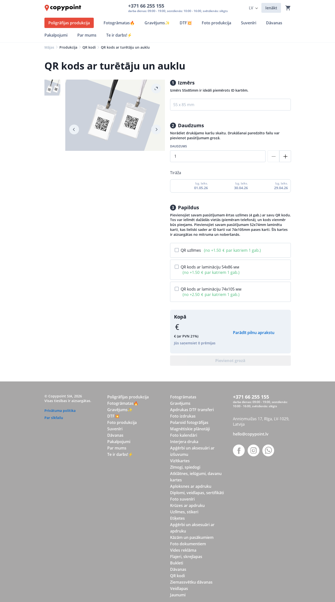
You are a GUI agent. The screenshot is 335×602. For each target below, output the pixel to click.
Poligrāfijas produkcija (128, 397)
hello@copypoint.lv (250, 434)
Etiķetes (177, 518)
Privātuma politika (60, 410)
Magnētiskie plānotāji (190, 429)
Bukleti (176, 563)
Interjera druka (184, 441)
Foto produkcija (122, 422)
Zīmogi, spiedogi (185, 467)
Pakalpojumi (118, 441)
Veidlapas (179, 588)
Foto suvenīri (182, 499)
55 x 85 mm (183, 104)
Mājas (49, 47)
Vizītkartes (180, 460)
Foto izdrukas (183, 416)
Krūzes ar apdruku (187, 505)
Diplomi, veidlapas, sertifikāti (197, 492)
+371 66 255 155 (147, 5)
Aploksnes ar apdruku (190, 486)
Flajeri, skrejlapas (186, 556)
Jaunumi (178, 595)
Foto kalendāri (183, 435)
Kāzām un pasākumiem (192, 537)
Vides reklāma (183, 550)
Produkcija (68, 47)
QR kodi (89, 47)
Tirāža (175, 172)
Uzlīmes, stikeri (184, 512)
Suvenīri (114, 429)
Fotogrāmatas (183, 397)
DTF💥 (113, 416)
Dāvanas (115, 435)
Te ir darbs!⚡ (120, 454)
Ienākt (271, 8)
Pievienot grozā (230, 360)
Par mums (116, 448)
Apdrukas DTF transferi (192, 409)
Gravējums (180, 403)
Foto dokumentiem (188, 543)
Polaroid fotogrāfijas (189, 422)
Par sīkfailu (53, 417)
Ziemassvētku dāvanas (191, 582)
